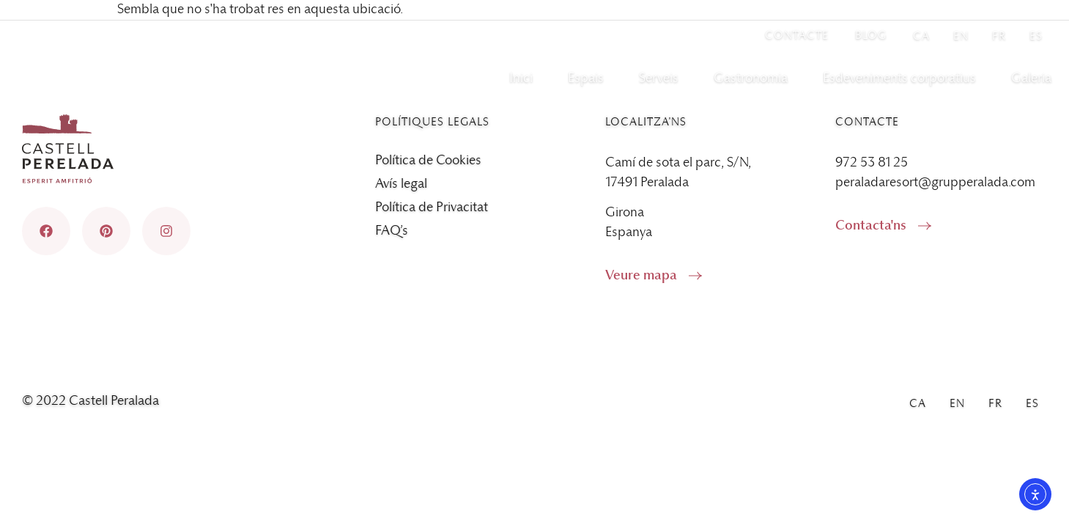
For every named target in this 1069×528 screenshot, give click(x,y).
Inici (521, 78)
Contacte (797, 35)
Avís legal (401, 184)
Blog (871, 35)
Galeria (1031, 78)
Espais (586, 78)
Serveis (658, 78)
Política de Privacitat (431, 207)
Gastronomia (751, 78)
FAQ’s (391, 231)
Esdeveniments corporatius (899, 78)
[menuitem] (921, 36)
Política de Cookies (428, 160)
